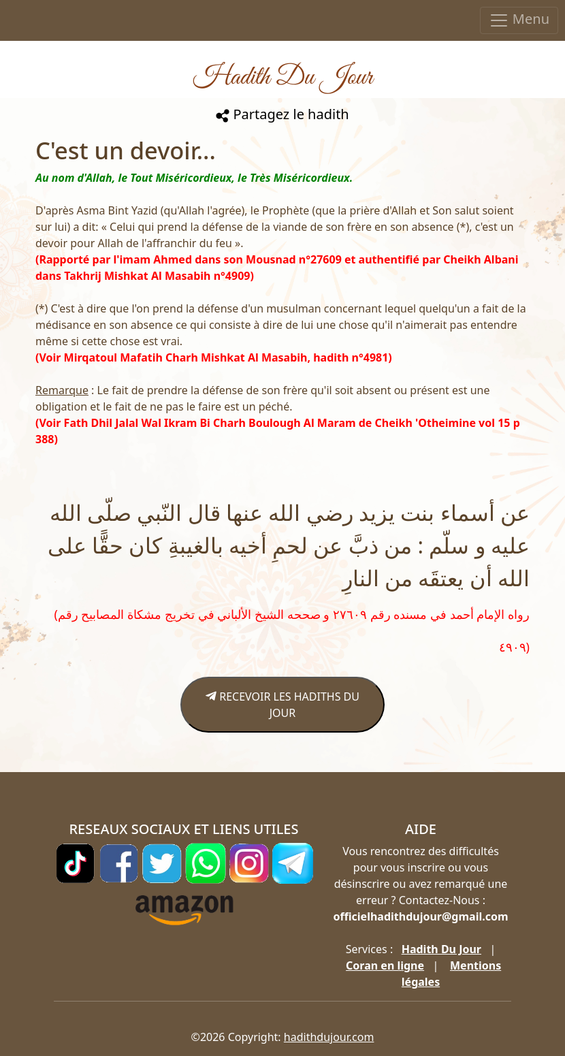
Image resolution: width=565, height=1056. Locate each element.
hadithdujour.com (329, 1036)
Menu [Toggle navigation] (519, 20)
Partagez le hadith (282, 114)
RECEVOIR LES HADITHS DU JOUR (282, 704)
